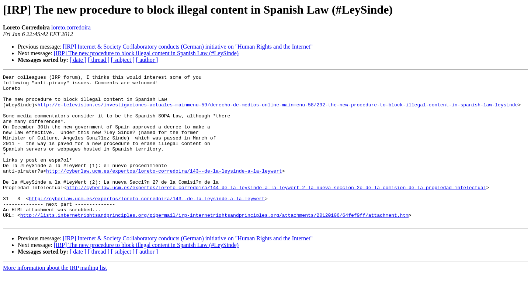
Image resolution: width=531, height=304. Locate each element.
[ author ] (147, 60)
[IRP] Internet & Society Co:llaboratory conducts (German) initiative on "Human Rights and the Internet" (188, 46)
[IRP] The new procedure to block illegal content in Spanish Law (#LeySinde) (146, 53)
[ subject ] (123, 60)
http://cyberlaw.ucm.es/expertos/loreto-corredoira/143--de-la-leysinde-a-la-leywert (164, 190)
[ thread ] (99, 60)
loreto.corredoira (71, 27)
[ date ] (78, 60)
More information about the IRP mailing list (55, 297)
